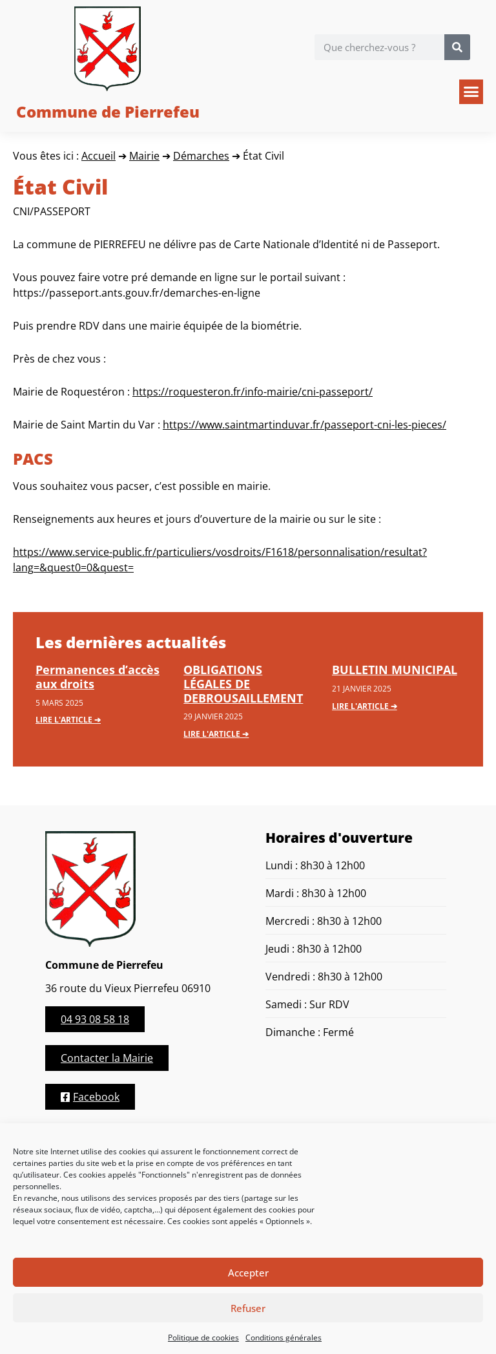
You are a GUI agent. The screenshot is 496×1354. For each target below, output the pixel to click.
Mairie (144, 156)
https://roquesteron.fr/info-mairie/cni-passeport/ (252, 392)
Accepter (248, 1272)
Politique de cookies (203, 1337)
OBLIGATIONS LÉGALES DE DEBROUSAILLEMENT (243, 683)
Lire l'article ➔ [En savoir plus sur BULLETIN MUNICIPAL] (364, 706)
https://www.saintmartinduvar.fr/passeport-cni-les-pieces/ (304, 425)
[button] (471, 91)
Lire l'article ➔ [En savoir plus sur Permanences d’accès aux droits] (68, 719)
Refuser (248, 1308)
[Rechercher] (457, 47)
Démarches (201, 156)
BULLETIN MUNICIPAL (394, 669)
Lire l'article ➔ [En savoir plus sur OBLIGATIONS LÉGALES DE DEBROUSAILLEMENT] (216, 733)
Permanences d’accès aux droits (98, 677)
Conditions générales (283, 1337)
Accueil (98, 156)
